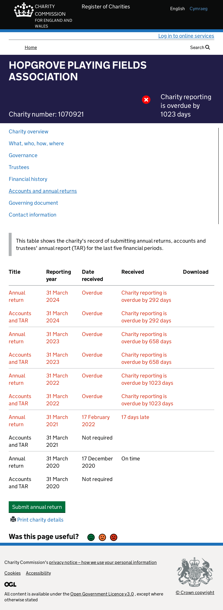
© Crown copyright (195, 592)
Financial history (28, 179)
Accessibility (38, 573)
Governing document (33, 202)
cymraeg (199, 8)
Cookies (12, 573)
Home (31, 47)
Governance (23, 155)
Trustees (19, 167)
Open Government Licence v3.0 (102, 594)
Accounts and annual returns (43, 191)
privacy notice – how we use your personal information (103, 562)
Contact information (32, 214)
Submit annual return (38, 506)
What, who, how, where (36, 143)
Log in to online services (186, 35)
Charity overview (28, 131)
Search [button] (200, 47)
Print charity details (37, 519)
